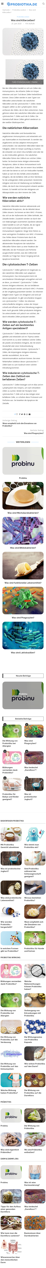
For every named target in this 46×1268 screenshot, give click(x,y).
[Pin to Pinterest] (24, 414)
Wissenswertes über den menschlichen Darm (10, 1260)
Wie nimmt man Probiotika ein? (31, 846)
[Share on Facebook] (19, 414)
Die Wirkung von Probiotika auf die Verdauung (9, 1039)
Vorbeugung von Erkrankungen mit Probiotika (32, 1013)
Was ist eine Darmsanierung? (32, 1183)
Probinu (23, 478)
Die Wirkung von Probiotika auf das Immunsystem (9, 1066)
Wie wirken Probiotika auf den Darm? (34, 1065)
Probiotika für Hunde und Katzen (34, 949)
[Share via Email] (29, 414)
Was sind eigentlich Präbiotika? (10, 1151)
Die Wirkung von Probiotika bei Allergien (10, 743)
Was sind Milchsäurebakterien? (23, 513)
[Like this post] (17, 414)
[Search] (43, 3)
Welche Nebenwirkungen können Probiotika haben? (32, 985)
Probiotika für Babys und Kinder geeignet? (10, 796)
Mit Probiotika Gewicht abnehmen (10, 846)
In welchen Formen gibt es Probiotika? (9, 949)
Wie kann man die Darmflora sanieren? (10, 1234)
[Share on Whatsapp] (27, 414)
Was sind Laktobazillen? (23, 652)
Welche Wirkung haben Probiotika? (9, 1091)
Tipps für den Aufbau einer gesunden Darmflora (11, 1209)
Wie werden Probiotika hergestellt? (6, 924)
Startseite (6, 10)
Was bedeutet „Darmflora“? (31, 768)
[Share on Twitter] (22, 414)
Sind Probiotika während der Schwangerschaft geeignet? (32, 873)
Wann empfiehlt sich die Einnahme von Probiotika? (33, 924)
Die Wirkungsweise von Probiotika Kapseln (33, 1039)
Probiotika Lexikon (19, 10)
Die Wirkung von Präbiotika (31, 1127)
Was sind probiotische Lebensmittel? (11, 899)
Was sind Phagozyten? (23, 618)
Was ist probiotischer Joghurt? (30, 796)
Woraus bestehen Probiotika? (32, 899)
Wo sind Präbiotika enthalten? (33, 1151)
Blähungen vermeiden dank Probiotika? (10, 770)
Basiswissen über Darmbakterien (32, 1234)
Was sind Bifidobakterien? (23, 548)
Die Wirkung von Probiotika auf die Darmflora (32, 1093)
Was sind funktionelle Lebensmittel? (23, 583)
